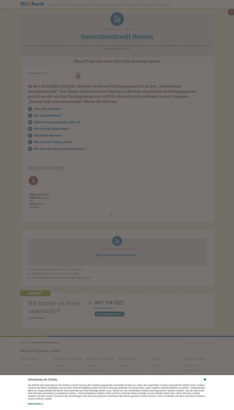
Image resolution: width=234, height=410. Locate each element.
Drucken (193, 336)
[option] (57, 197)
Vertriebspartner (132, 13)
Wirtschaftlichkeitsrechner (96, 364)
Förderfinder (182, 4)
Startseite (24, 336)
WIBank (147, 13)
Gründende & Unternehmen (78, 13)
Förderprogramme (163, 4)
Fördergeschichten (159, 369)
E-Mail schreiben (104, 302)
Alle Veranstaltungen (192, 371)
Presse (154, 364)
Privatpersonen (55, 13)
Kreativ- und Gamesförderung (65, 364)
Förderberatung (157, 360)
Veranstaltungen (126, 4)
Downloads (144, 4)
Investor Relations (162, 13)
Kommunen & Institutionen (108, 13)
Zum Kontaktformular (108, 308)
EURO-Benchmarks (192, 360)
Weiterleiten (207, 336)
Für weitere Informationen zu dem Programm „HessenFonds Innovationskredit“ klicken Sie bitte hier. (108, 108)
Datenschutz (35, 403)
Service (154, 373)
